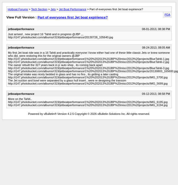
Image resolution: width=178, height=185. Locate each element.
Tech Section (39, 9)
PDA (167, 14)
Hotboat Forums (18, 9)
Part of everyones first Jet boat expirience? (73, 17)
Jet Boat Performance (72, 9)
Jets (53, 9)
